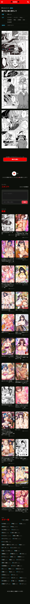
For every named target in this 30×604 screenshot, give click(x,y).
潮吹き (21, 556)
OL (4, 568)
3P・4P (5, 547)
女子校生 (6, 529)
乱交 (12, 571)
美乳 (13, 556)
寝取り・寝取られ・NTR (9, 544)
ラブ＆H (17, 538)
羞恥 (4, 571)
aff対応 (6, 523)
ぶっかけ (9, 17)
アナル (5, 556)
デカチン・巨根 (17, 565)
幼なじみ (20, 568)
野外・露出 (6, 562)
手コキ (15, 577)
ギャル (15, 574)
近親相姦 (6, 565)
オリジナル (6, 538)
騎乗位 (5, 553)
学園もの (14, 553)
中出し (21, 17)
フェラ (15, 529)
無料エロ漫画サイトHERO (17, 591)
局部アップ (6, 584)
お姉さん (6, 574)
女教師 (19, 20)
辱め (12, 559)
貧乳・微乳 (17, 535)
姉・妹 (23, 553)
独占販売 (9, 22)
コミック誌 (6, 541)
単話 (15, 20)
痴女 (11, 568)
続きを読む (15, 159)
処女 (22, 544)
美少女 (5, 532)
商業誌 (11, 8)
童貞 (15, 584)
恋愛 (4, 559)
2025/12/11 (10, 25)
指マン (23, 577)
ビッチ (23, 584)
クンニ (20, 571)
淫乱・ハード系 (7, 550)
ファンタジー (15, 547)
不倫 (14, 581)
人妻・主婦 (15, 532)
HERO (15, 2)
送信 (25, 202)
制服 (17, 550)
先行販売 (9, 20)
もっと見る (25, 520)
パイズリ (16, 17)
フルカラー (6, 535)
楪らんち (9, 14)
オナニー (6, 577)
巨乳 (24, 20)
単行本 (5, 526)
